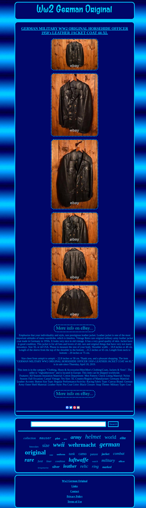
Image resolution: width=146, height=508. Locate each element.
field (40, 461)
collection (29, 438)
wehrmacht (82, 445)
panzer (94, 454)
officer (122, 461)
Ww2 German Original (74, 481)
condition (60, 461)
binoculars (33, 446)
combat (118, 453)
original (35, 452)
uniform (61, 454)
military (108, 460)
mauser (45, 438)
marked (107, 467)
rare (29, 460)
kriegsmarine (43, 468)
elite (123, 438)
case (51, 455)
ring (95, 466)
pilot (57, 438)
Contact (74, 491)
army (76, 437)
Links (74, 486)
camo (82, 454)
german (110, 444)
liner (49, 461)
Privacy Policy (75, 496)
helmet (93, 436)
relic (84, 466)
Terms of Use (74, 501)
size (45, 445)
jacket (105, 454)
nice (65, 439)
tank (72, 454)
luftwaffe (78, 460)
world (110, 437)
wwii (58, 444)
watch (95, 461)
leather (70, 466)
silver (56, 467)
